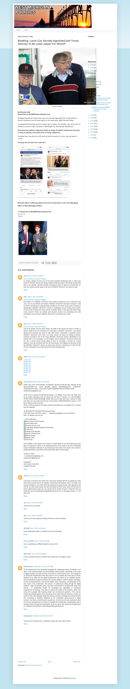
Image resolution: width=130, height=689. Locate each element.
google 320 (27, 362)
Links (26, 30)
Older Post (76, 662)
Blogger (73, 678)
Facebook (21, 214)
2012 (92, 135)
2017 (92, 123)
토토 (25, 515)
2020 (92, 115)
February (95, 96)
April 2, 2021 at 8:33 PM (35, 297)
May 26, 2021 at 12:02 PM (40, 382)
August (94, 87)
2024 (92, 70)
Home (18, 30)
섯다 (25, 503)
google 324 (27, 370)
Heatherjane (28, 616)
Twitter (20, 216)
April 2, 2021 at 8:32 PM (35, 276)
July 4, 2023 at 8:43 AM (34, 503)
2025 (92, 68)
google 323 (27, 368)
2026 (92, 65)
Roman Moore (28, 566)
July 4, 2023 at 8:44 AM (37, 528)
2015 (92, 129)
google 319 (27, 360)
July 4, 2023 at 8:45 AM (42, 541)
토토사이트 (27, 554)
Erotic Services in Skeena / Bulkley (35, 279)
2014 (92, 132)
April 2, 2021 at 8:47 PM (35, 324)
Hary (25, 276)
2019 (92, 118)
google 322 (27, 366)
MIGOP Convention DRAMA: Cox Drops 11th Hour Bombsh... (101, 109)
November (95, 81)
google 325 (27, 372)
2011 (92, 138)
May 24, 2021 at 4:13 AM (37, 357)
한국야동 (26, 528)
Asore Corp (28, 382)
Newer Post (22, 662)
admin (26, 357)
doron (26, 476)
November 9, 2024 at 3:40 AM (43, 566)
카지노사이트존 (29, 541)
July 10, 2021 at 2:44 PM (36, 476)
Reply (25, 290)
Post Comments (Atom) (34, 665)
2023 (92, 73)
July (93, 90)
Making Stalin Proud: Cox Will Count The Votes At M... (101, 103)
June (93, 93)
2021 (92, 79)
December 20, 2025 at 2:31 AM (42, 616)
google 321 (27, 364)
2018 (92, 121)
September (95, 84)
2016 (92, 126)
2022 (92, 76)
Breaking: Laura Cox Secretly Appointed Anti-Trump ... (101, 99)
